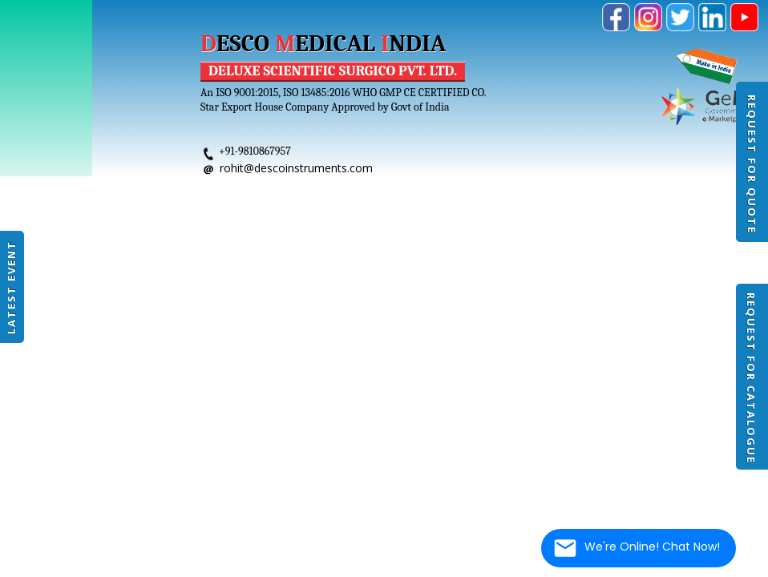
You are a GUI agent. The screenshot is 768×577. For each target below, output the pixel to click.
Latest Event (11, 287)
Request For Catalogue (751, 378)
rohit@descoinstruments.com (296, 168)
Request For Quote (752, 164)
